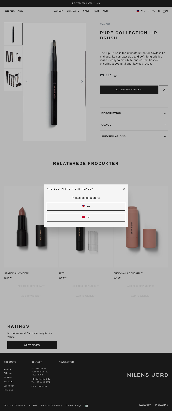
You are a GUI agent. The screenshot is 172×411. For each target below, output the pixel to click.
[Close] (124, 188)
